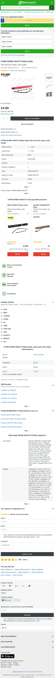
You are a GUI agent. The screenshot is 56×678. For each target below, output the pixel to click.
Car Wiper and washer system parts (34, 12)
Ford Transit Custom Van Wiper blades (13, 416)
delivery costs (8, 114)
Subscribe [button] (27, 612)
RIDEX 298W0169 (37, 569)
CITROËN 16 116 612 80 (9, 395)
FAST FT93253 (6, 572)
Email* (3, 523)
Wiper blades (49, 12)
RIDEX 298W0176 (6, 567)
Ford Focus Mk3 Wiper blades (10, 412)
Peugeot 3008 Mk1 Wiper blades (12, 420)
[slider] (5, 511)
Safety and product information (11, 135)
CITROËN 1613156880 (8, 399)
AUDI (5, 306)
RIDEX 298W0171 (24, 569)
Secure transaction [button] (8, 129)
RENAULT (6, 335)
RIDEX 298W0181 (37, 567)
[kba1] (29, 20)
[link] (52, 3)
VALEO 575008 (17, 572)
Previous (2, 227)
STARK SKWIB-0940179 (22, 567)
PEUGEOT (6, 332)
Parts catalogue (17, 12)
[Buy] (17, 251)
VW (4, 339)
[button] (52, 8)
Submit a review (27, 551)
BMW (5, 310)
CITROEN (6, 313)
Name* (3, 515)
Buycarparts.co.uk (6, 12)
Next (52, 227)
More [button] (38, 534)
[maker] (27, 37)
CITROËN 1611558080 (8, 387)
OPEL (5, 329)
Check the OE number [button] (9, 132)
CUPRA (5, 316)
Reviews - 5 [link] (11, 241)
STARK (30, 183)
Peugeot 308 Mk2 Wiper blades (11, 424)
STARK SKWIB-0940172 (9, 569)
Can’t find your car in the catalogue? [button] (13, 55)
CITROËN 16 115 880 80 (9, 391)
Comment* (4, 538)
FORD (5, 323)
